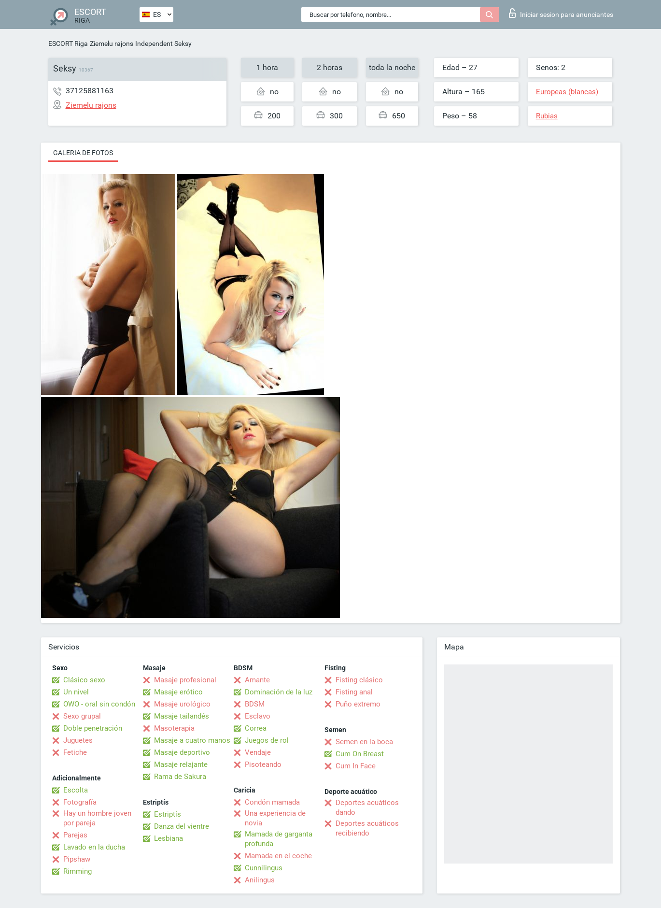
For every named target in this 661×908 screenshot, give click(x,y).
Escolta (75, 790)
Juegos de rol (267, 740)
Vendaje (258, 752)
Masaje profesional (185, 680)
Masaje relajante (181, 764)
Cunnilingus (263, 868)
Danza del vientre (181, 826)
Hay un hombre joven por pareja (97, 818)
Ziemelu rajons (111, 43)
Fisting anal (354, 692)
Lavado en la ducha (94, 847)
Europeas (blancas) (567, 91)
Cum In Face (356, 766)
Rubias (547, 116)
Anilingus (260, 880)
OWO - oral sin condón (99, 704)
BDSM (255, 704)
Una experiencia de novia (275, 818)
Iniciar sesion (561, 13)
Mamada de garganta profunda (278, 839)
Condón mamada (272, 802)
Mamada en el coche (278, 855)
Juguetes (78, 740)
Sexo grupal (82, 716)
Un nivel (76, 692)
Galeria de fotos (83, 153)
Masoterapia (174, 728)
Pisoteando (263, 764)
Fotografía (80, 802)
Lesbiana (168, 838)
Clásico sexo (84, 680)
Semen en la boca (364, 741)
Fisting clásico (359, 680)
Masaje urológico (182, 704)
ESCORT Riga (68, 43)
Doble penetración (92, 728)
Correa (256, 728)
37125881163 (89, 90)
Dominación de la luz (278, 692)
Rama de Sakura (180, 776)
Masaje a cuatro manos (192, 740)
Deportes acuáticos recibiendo (367, 828)
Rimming (77, 871)
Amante (257, 680)
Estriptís (167, 814)
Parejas (75, 835)
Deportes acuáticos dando (367, 807)
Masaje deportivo (182, 752)
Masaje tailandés (181, 716)
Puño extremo (358, 704)
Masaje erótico (178, 692)
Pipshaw (76, 859)
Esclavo (257, 716)
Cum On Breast (360, 753)
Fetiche (75, 752)
